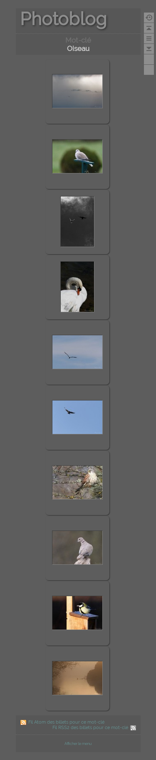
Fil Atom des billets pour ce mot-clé (66, 722)
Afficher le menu (78, 743)
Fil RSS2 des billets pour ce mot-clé (90, 727)
